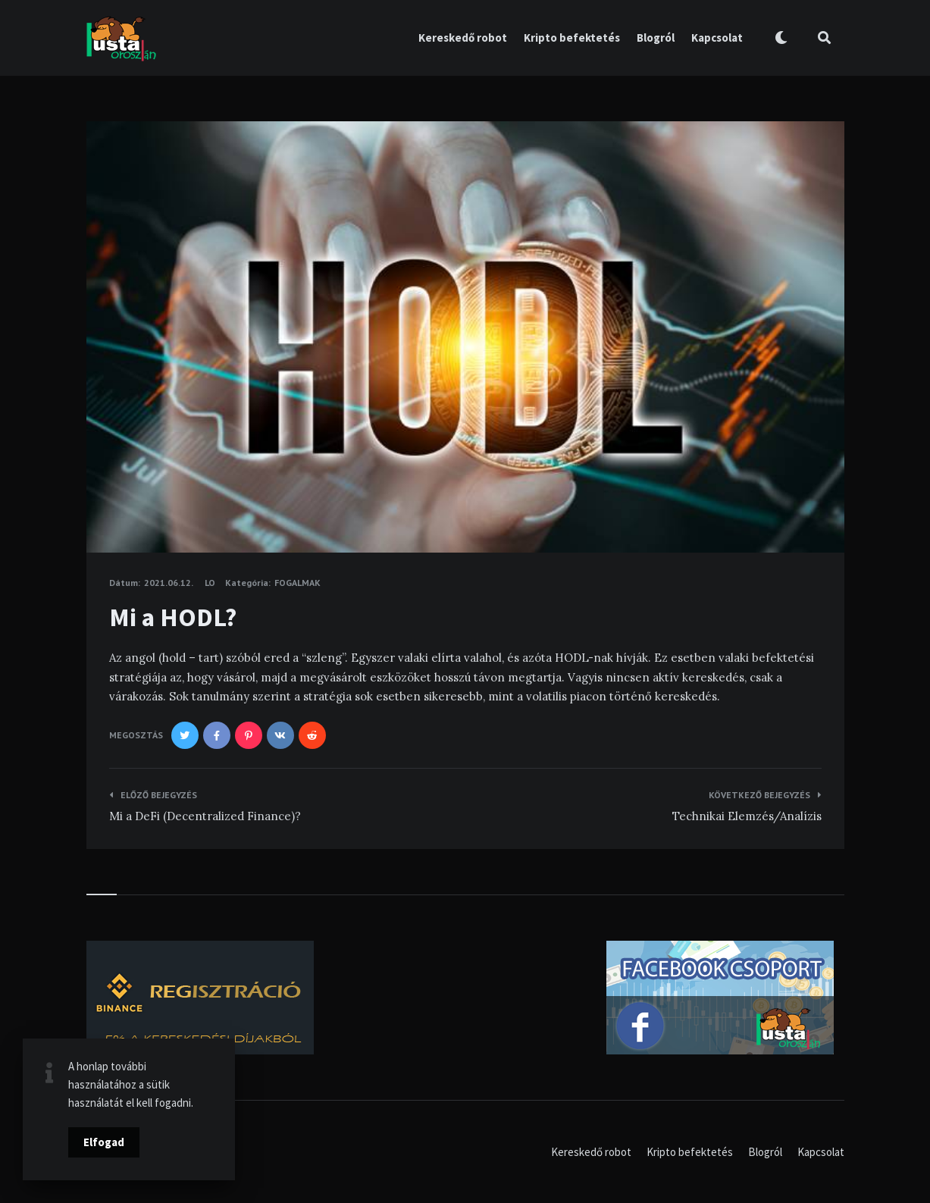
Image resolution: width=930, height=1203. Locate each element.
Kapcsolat (717, 37)
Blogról (656, 37)
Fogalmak (297, 582)
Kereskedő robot (462, 37)
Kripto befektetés (572, 37)
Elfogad (103, 1142)
